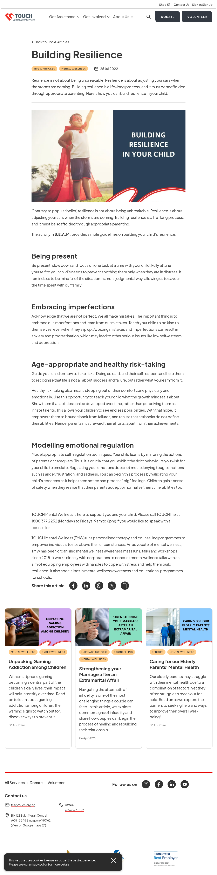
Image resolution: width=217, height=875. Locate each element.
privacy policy (38, 864)
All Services (15, 782)
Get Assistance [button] (64, 16)
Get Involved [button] (96, 16)
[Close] (113, 860)
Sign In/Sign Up (202, 4)
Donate (167, 17)
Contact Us (182, 4)
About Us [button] (123, 16)
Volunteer (197, 17)
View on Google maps (28, 825)
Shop (165, 4)
